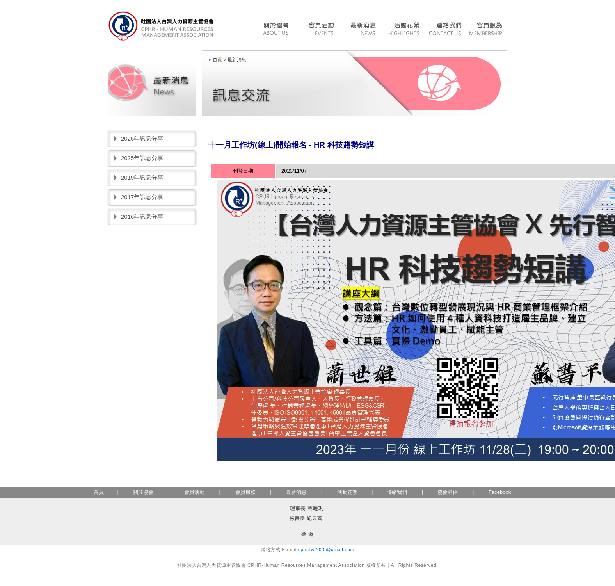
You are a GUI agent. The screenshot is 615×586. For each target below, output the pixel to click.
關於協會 (143, 492)
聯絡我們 (445, 30)
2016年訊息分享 (142, 216)
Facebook (500, 492)
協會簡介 (277, 30)
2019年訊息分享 (142, 177)
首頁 (99, 492)
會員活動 (320, 30)
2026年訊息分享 (142, 138)
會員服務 (487, 30)
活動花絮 (403, 30)
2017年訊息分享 (142, 197)
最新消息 (362, 30)
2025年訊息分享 (142, 158)
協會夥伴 (447, 492)
